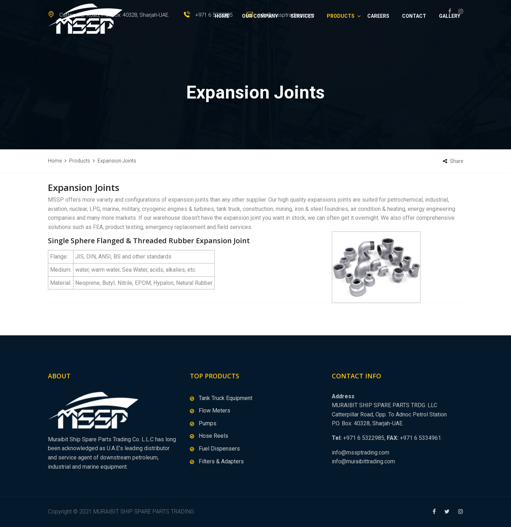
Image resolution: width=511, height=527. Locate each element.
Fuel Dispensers (219, 448)
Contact (414, 41)
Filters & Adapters (221, 461)
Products (341, 41)
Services (302, 41)
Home (222, 41)
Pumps (207, 423)
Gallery (449, 41)
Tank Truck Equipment (225, 398)
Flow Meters (214, 410)
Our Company (260, 41)
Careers (378, 41)
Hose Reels (213, 435)
